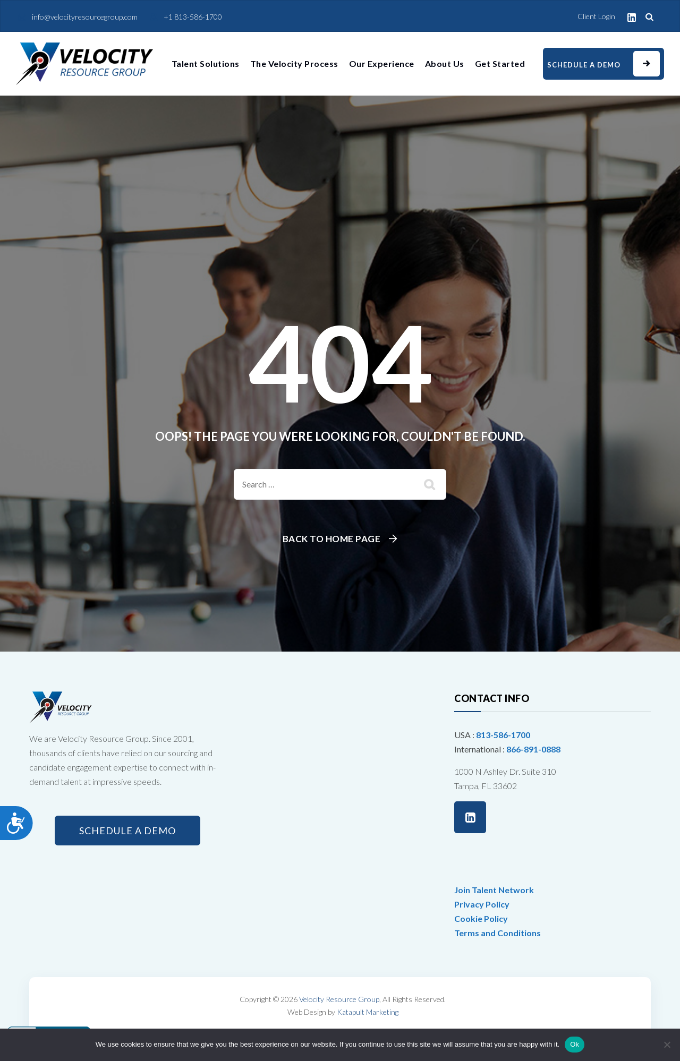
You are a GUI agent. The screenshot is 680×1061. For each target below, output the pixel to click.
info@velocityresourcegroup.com (85, 16)
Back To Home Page (332, 538)
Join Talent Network (494, 890)
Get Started (500, 63)
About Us (444, 63)
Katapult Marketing (367, 1011)
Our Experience (381, 63)
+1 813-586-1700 (193, 16)
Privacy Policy (481, 904)
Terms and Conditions (497, 933)
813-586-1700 (503, 735)
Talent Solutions (206, 63)
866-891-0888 (533, 749)
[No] (666, 1044)
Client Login (596, 16)
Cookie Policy (481, 918)
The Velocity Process (294, 63)
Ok (574, 1044)
